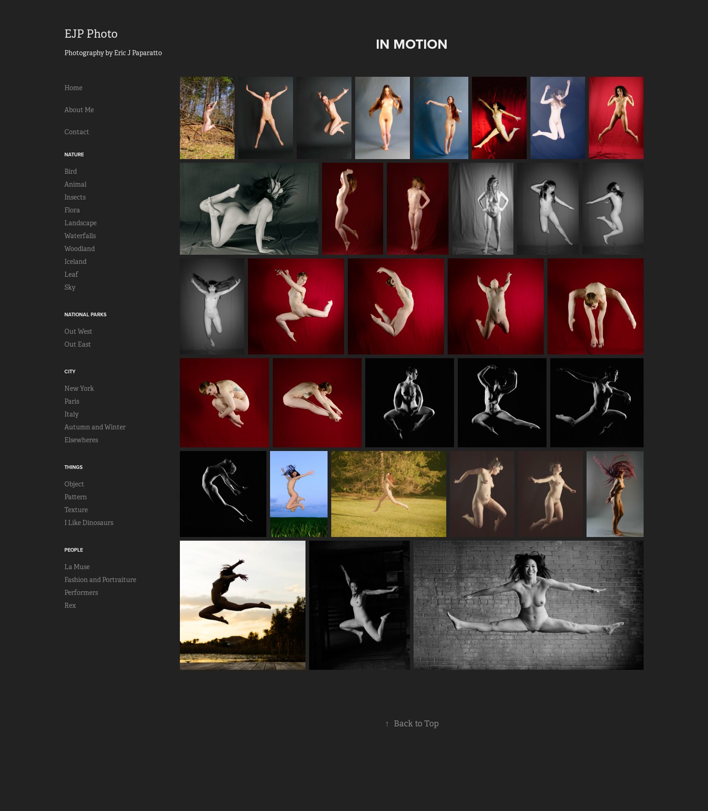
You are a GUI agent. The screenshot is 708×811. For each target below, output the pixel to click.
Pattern (75, 497)
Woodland (79, 249)
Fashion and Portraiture (100, 580)
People (73, 550)
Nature (74, 154)
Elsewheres (81, 440)
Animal (75, 184)
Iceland (75, 261)
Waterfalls (80, 236)
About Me (79, 110)
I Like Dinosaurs (88, 523)
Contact (76, 132)
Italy (71, 414)
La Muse (77, 567)
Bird (70, 171)
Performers (81, 592)
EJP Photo (91, 34)
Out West (78, 331)
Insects (75, 197)
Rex (70, 605)
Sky (69, 287)
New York (79, 388)
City (69, 371)
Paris (71, 401)
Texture (76, 510)
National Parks (85, 314)
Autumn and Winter (95, 427)
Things (73, 467)
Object (74, 484)
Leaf (71, 274)
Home (73, 88)
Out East (77, 344)
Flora (72, 210)
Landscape (80, 223)
